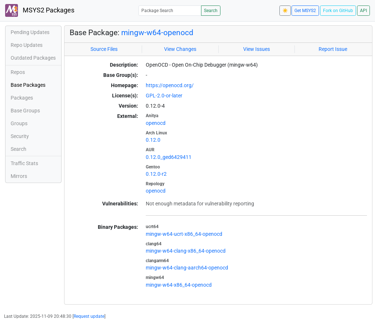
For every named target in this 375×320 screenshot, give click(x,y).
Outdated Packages (33, 58)
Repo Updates (26, 45)
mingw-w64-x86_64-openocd (179, 285)
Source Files (104, 49)
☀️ (285, 10)
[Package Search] (169, 10)
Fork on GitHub (338, 10)
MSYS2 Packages (39, 10)
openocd (156, 123)
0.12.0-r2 (156, 174)
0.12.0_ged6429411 (169, 157)
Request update (89, 316)
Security (20, 136)
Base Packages (28, 85)
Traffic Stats (24, 163)
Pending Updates (30, 32)
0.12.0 (153, 140)
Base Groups (25, 111)
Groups (19, 123)
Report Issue (333, 49)
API (363, 10)
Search (211, 10)
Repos (18, 72)
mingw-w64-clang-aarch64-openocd (187, 268)
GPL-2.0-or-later (164, 95)
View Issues (256, 49)
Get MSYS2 (305, 10)
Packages (22, 98)
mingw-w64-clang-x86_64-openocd (186, 251)
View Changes (180, 49)
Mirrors (19, 176)
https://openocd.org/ (170, 85)
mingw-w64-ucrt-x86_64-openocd (184, 234)
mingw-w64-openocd (157, 32)
